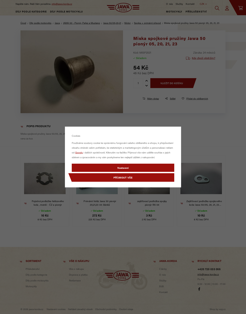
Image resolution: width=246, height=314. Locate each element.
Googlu (79, 152)
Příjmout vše (123, 177)
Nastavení (123, 167)
